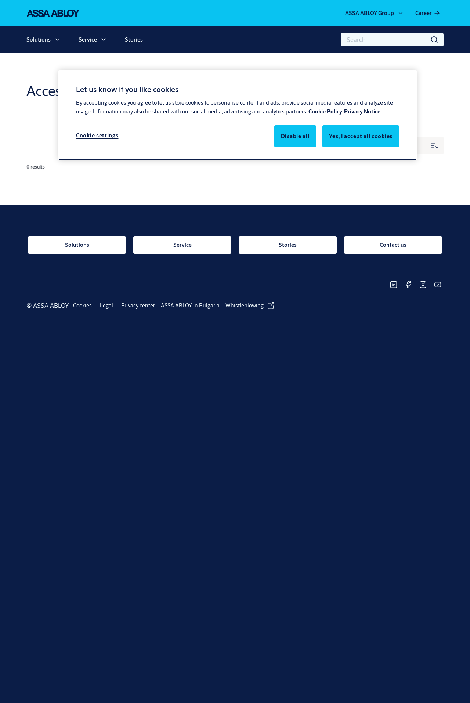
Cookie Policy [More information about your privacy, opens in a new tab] (325, 111)
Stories (134, 39)
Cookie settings (97, 135)
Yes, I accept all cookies (361, 136)
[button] (57, 39)
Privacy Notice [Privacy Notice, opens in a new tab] (362, 111)
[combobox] (392, 39)
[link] (428, 13)
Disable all (295, 136)
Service (88, 39)
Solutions (38, 39)
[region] (237, 115)
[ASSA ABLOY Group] (374, 13)
